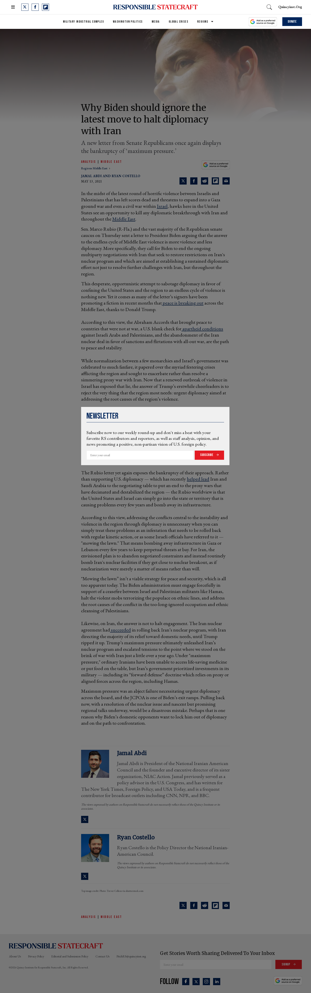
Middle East (111, 162)
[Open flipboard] (45, 7)
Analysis (88, 162)
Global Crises (178, 22)
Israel (162, 206)
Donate (292, 21)
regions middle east (94, 168)
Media (156, 22)
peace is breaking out (182, 303)
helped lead (198, 479)
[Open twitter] (24, 7)
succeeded (120, 630)
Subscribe (207, 455)
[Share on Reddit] (204, 181)
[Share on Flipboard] (215, 181)
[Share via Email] (226, 181)
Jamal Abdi (91, 176)
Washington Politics (128, 22)
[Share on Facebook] (193, 181)
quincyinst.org (290, 6)
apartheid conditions (202, 328)
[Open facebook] (35, 7)
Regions (202, 22)
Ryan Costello (126, 176)
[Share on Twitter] (183, 181)
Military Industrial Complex (83, 22)
